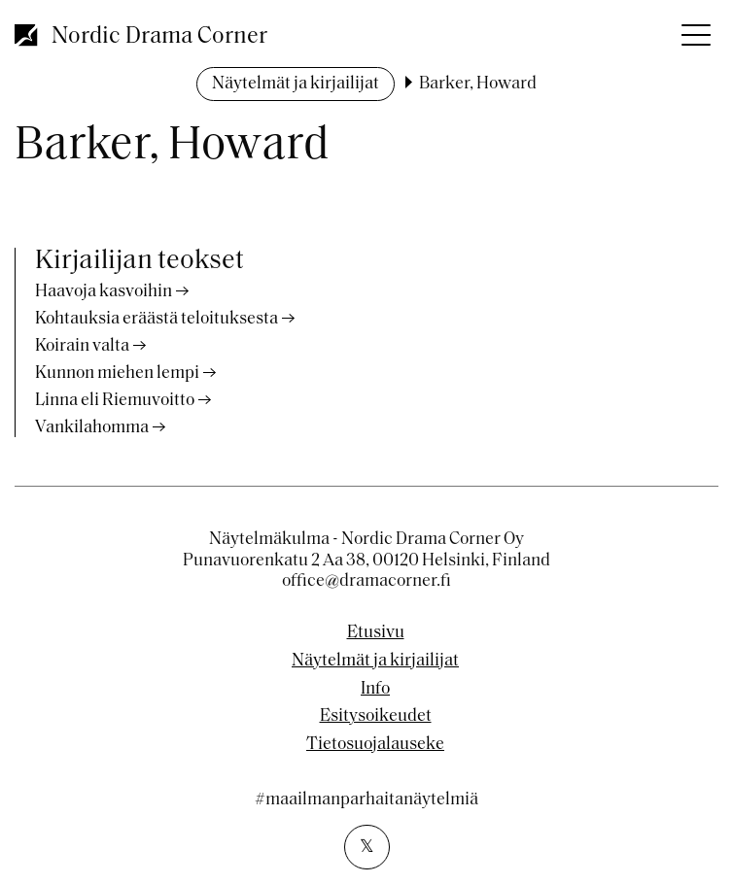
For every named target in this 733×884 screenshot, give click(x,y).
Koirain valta (82, 346)
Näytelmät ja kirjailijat (295, 84)
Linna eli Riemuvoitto (114, 400)
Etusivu (375, 633)
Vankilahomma (92, 428)
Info (375, 689)
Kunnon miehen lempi (117, 373)
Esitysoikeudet (376, 717)
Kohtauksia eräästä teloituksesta (156, 319)
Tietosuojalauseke (375, 745)
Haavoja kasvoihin (103, 292)
